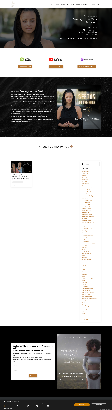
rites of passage (86, 272)
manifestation (86, 233)
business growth (86, 192)
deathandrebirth (86, 208)
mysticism (84, 245)
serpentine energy (87, 282)
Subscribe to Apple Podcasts (87, 66)
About (93, 4)
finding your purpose (88, 216)
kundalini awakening (87, 229)
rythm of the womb (87, 278)
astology (84, 181)
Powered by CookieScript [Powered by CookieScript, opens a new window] (105, 409)
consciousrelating (87, 200)
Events (85, 4)
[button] (35, 408)
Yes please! (33, 375)
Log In (98, 4)
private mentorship (87, 259)
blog (83, 185)
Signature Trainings (66, 4)
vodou (83, 311)
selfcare (84, 280)
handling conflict (86, 220)
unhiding (84, 309)
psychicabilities (86, 261)
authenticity (85, 183)
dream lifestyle (86, 210)
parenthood (21, 182)
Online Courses (77, 4)
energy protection (87, 212)
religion (84, 270)
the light (84, 305)
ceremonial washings (88, 196)
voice (83, 313)
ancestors (84, 177)
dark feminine (86, 202)
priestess (84, 257)
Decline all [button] (99, 404)
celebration (85, 194)
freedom (84, 218)
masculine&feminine (87, 235)
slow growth (85, 286)
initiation (84, 224)
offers (83, 249)
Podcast (57, 4)
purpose (84, 263)
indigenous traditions (88, 222)
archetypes (85, 179)
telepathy (84, 300)
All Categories (85, 171)
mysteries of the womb (88, 243)
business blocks (86, 189)
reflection (85, 266)
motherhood (15, 182)
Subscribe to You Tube (56, 66)
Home (52, 4)
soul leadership (86, 290)
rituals (83, 276)
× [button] (110, 401)
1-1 (89, 4)
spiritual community (87, 296)
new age (84, 247)
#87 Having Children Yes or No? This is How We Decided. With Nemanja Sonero (20, 177)
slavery (84, 284)
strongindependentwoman (89, 298)
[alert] (56, 405)
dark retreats (86, 206)
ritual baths (85, 274)
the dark (84, 302)
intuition (84, 226)
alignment (84, 175)
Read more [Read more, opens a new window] (64, 404)
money (84, 239)
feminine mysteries (87, 214)
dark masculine (86, 204)
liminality (84, 231)
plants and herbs (86, 253)
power (83, 255)
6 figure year (85, 173)
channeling (85, 198)
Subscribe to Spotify (25, 66)
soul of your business (88, 292)
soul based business (87, 288)
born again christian (87, 187)
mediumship (85, 237)
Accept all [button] (81, 404)
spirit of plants (86, 294)
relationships (85, 268)
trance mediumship (87, 307)
